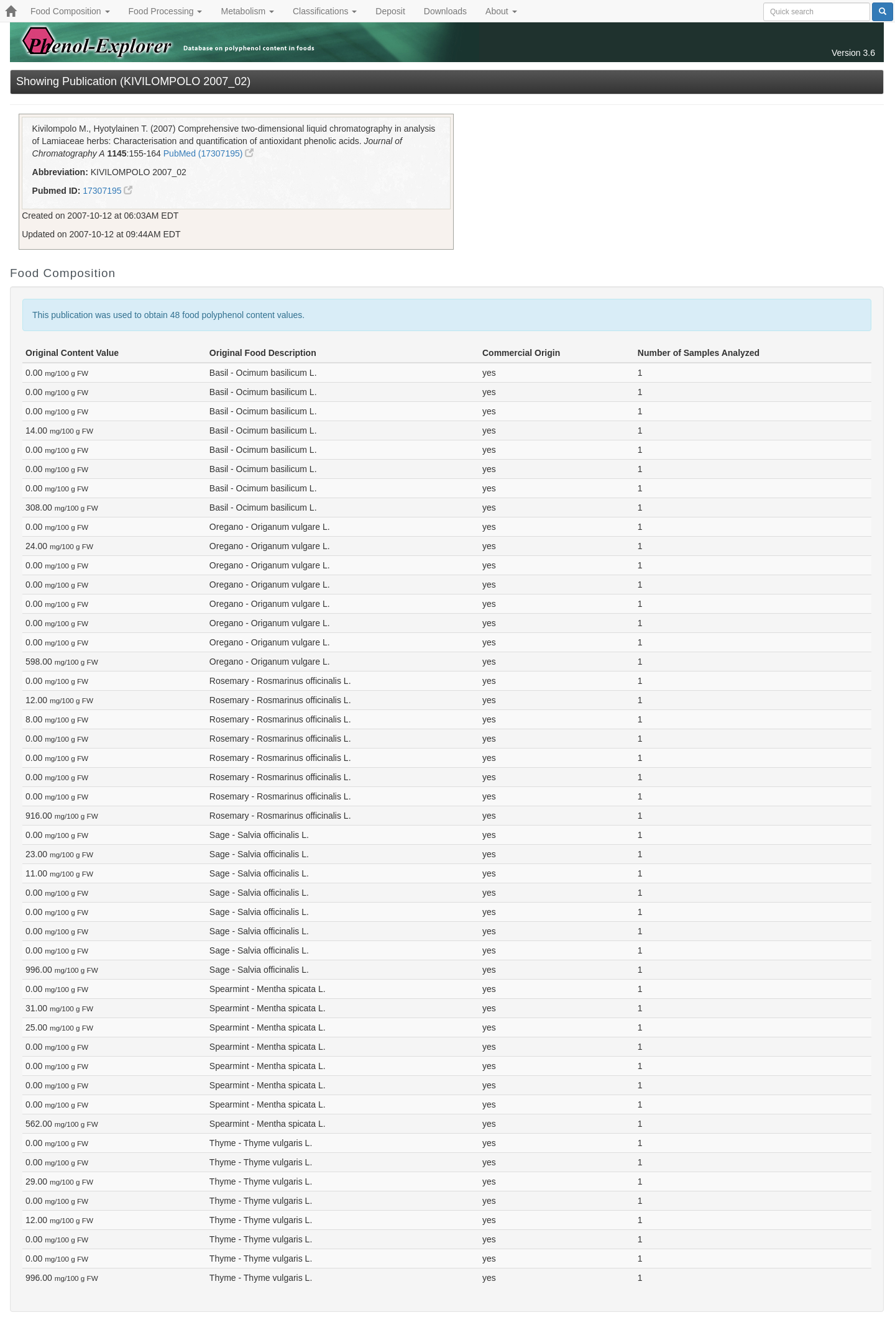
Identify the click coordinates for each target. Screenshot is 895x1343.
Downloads (445, 11)
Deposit (390, 11)
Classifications (325, 11)
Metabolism (247, 11)
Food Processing (166, 11)
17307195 (107, 191)
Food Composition (70, 11)
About (500, 11)
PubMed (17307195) (208, 153)
